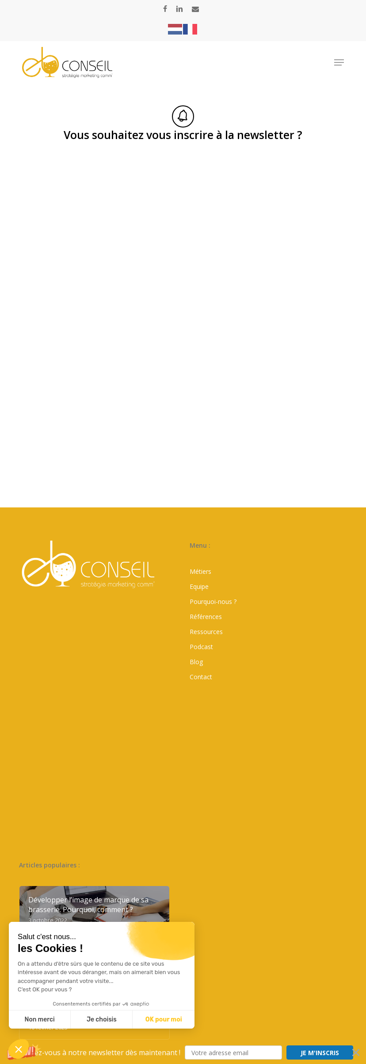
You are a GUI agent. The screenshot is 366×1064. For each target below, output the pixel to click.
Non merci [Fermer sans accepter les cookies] (39, 1019)
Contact (201, 677)
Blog (196, 662)
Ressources (206, 631)
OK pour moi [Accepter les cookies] (163, 1019)
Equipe (199, 586)
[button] (183, 1052)
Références (206, 616)
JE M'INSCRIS (320, 1053)
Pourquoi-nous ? (213, 601)
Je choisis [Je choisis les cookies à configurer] (102, 1019)
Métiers (200, 571)
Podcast (201, 646)
